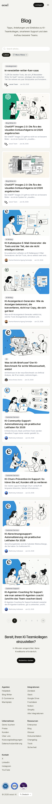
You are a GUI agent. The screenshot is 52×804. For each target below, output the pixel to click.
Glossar (30, 732)
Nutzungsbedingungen (12, 740)
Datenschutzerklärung (12, 743)
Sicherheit (31, 747)
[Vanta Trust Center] (23, 786)
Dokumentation (34, 736)
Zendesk (31, 691)
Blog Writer (7, 694)
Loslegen (39, 5)
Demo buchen (8, 725)
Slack (29, 694)
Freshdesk (32, 702)
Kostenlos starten (26, 660)
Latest (6, 55)
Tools (29, 743)
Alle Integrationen (35, 713)
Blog (29, 728)
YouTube (6, 770)
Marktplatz (7, 702)
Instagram (6, 766)
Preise (4, 728)
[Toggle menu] (48, 5)
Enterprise (32, 725)
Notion (30, 706)
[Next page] (43, 620)
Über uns (6, 736)
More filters (20, 55)
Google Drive (33, 698)
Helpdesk (6, 691)
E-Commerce (8, 698)
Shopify (30, 709)
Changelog (32, 740)
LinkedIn (5, 762)
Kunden (5, 732)
